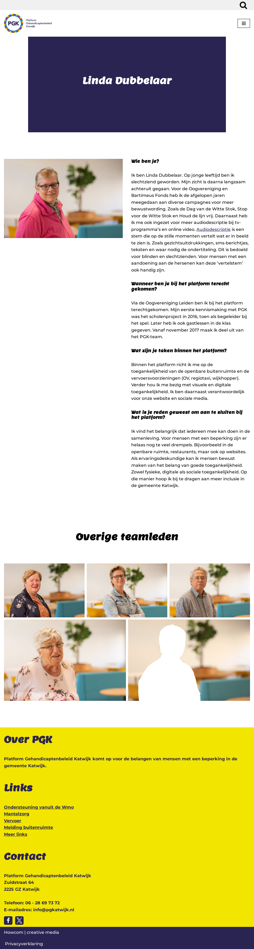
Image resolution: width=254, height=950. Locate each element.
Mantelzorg (16, 814)
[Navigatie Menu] (244, 23)
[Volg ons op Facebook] (8, 921)
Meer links (15, 835)
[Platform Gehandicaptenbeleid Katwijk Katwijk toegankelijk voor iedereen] (28, 23)
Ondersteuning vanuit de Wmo (39, 808)
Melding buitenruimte (28, 828)
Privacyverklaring (24, 944)
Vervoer (12, 821)
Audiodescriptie (213, 229)
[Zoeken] (243, 5)
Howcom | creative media (31, 933)
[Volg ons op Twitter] (19, 921)
